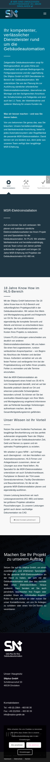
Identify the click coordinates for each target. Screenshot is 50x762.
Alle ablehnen (33, 745)
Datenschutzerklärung (20, 736)
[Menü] (44, 13)
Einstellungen (25, 752)
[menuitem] (44, 13)
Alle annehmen (17, 745)
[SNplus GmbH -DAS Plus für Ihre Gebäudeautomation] (21, 13)
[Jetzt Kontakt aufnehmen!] (25, 520)
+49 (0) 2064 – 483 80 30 (20, 707)
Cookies (28, 729)
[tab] (8, 185)
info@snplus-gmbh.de (14, 714)
